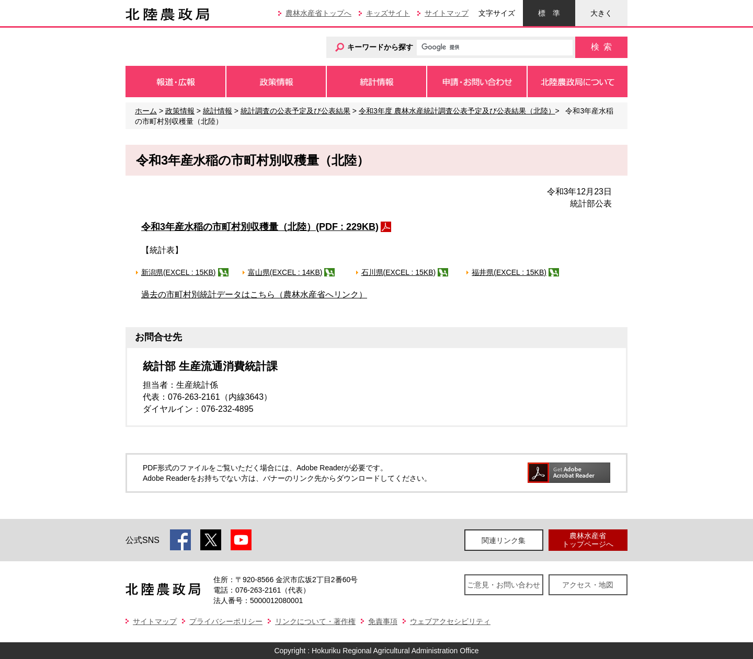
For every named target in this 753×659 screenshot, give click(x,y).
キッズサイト (388, 13)
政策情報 (180, 111)
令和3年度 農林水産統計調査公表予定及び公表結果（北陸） (457, 111)
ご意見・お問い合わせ (503, 585)
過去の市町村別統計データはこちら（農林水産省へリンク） (254, 294)
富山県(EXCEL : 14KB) (285, 272)
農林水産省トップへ (318, 13)
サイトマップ (447, 13)
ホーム (146, 111)
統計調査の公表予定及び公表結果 (295, 111)
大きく (601, 13)
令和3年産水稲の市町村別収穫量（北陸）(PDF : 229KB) (260, 227)
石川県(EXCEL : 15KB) (398, 272)
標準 (549, 13)
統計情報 (217, 111)
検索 (601, 46)
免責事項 (382, 621)
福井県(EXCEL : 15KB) (509, 272)
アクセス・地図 (587, 585)
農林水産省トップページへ (587, 539)
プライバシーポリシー (226, 621)
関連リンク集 (504, 540)
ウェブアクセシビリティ (450, 621)
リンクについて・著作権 (315, 621)
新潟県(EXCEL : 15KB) (178, 272)
